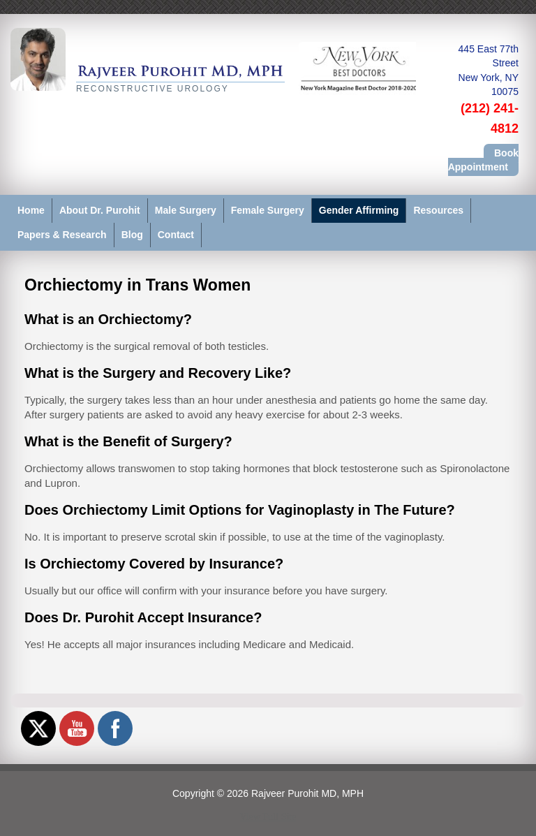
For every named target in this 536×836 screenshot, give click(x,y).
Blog (132, 234)
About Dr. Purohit (99, 210)
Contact (176, 234)
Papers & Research (62, 234)
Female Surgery (267, 210)
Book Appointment (483, 160)
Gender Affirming (359, 210)
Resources (438, 210)
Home (31, 210)
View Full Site (268, 817)
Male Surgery (185, 210)
